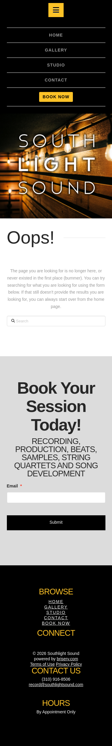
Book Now (56, 623)
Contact (56, 617)
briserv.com (67, 658)
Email (14, 486)
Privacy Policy (69, 664)
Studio (56, 612)
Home (56, 601)
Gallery (55, 607)
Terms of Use (42, 664)
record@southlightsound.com (56, 684)
